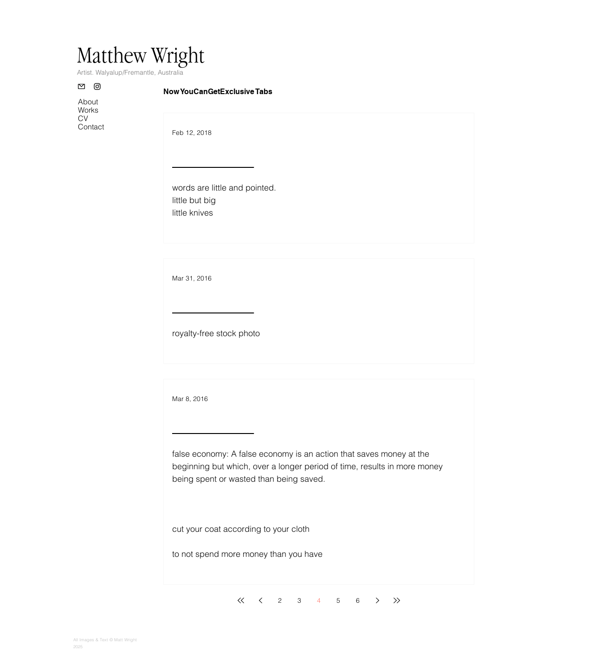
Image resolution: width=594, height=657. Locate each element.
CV (83, 118)
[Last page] (396, 600)
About (88, 101)
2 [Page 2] (280, 600)
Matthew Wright (141, 54)
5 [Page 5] (338, 600)
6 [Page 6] (358, 600)
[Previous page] (260, 600)
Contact (91, 126)
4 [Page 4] (319, 600)
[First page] (240, 600)
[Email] (81, 86)
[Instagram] (97, 86)
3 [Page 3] (299, 600)
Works (88, 110)
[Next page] (377, 600)
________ (213, 159)
